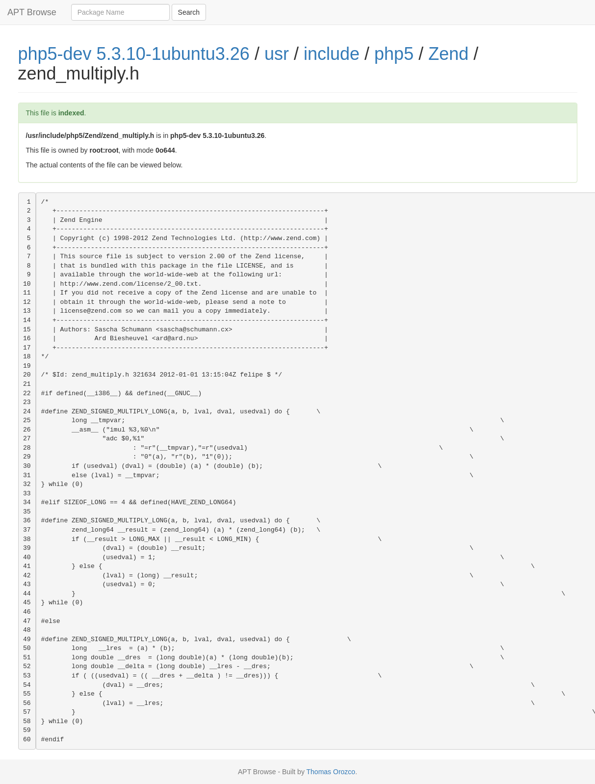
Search (189, 12)
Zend (448, 54)
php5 (394, 54)
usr (276, 54)
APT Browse (31, 12)
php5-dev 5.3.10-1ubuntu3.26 (134, 54)
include (332, 54)
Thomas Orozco (331, 772)
